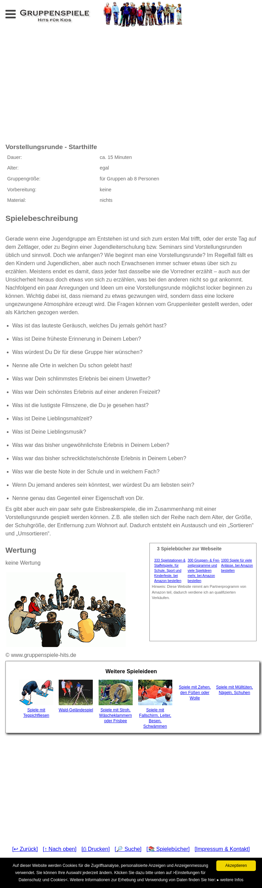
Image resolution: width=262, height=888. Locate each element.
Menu (17, 12)
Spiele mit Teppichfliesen (36, 699)
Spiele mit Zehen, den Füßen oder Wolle (194, 692)
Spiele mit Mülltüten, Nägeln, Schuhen (234, 690)
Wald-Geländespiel (76, 696)
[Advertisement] (79, 84)
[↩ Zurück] (25, 849)
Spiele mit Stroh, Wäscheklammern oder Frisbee (116, 701)
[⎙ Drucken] (96, 849)
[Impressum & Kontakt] (222, 849)
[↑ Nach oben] (59, 849)
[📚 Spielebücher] (168, 849)
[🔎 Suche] (128, 849)
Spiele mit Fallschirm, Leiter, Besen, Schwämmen (155, 704)
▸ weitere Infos (230, 879)
